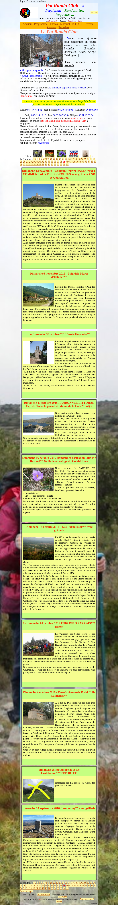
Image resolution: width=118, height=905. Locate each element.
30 (36, 161)
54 (33, 164)
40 (67, 161)
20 (81, 159)
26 (24, 161)
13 (60, 159)
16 (69, 159)
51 (24, 164)
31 (39, 161)
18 (75, 159)
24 (94, 159)
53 (30, 164)
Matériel (65, 23)
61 (55, 164)
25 (21, 161)
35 (52, 161)
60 (52, 164)
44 (79, 161)
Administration (43, 894)
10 (51, 159)
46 (86, 161)
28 (30, 161)
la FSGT (77, 23)
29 (33, 161)
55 (36, 164)
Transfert (64, 27)
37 (58, 161)
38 (61, 161)
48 (92, 161)
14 (63, 159)
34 (49, 161)
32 (42, 161)
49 (95, 161)
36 (55, 161)
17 (72, 159)
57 (42, 164)
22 (88, 159)
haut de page (26, 891)
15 (66, 159)
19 (78, 159)
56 (39, 164)
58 (46, 164)
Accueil (27, 23)
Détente (89, 23)
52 (27, 164)
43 (76, 161)
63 (61, 164)
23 (91, 159)
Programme (40, 23)
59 (49, 164)
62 (58, 164)
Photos (54, 23)
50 (21, 164)
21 (84, 159)
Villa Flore (62, 897)
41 (70, 161)
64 (64, 164)
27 (27, 161)
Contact (51, 27)
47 (89, 161)
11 (54, 159)
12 (57, 159)
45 (82, 161)
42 (73, 161)
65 (67, 164)
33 (46, 161)
